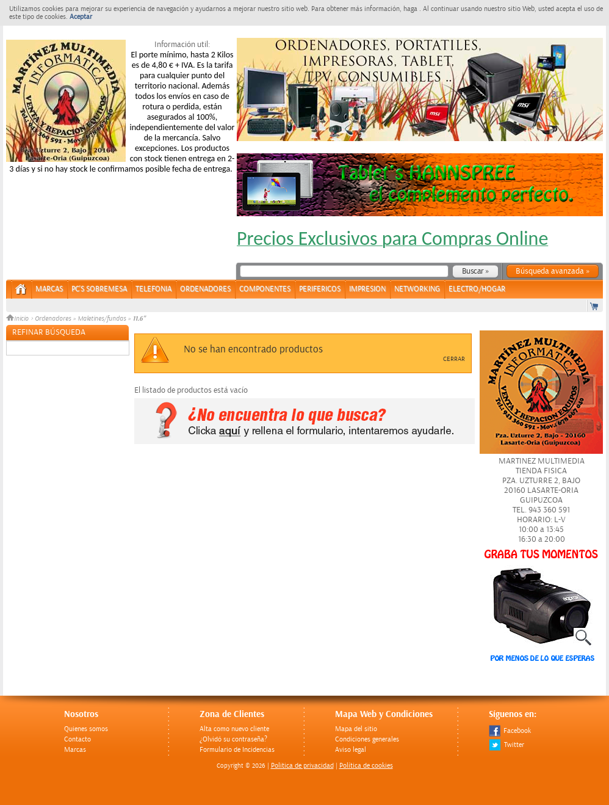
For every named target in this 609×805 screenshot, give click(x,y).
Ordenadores (53, 318)
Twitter (506, 745)
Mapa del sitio (356, 729)
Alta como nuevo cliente (234, 729)
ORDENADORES (205, 289)
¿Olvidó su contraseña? (233, 739)
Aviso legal (350, 750)
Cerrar (454, 359)
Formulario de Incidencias (237, 750)
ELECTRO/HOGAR (477, 289)
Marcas (49, 289)
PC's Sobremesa (99, 289)
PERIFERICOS (320, 289)
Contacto (77, 739)
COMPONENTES (264, 289)
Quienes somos (86, 729)
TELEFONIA (153, 289)
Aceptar (81, 17)
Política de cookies (366, 766)
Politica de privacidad (302, 766)
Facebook (510, 731)
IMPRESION (367, 289)
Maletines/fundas (101, 318)
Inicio (18, 318)
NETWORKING (417, 289)
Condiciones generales (367, 739)
